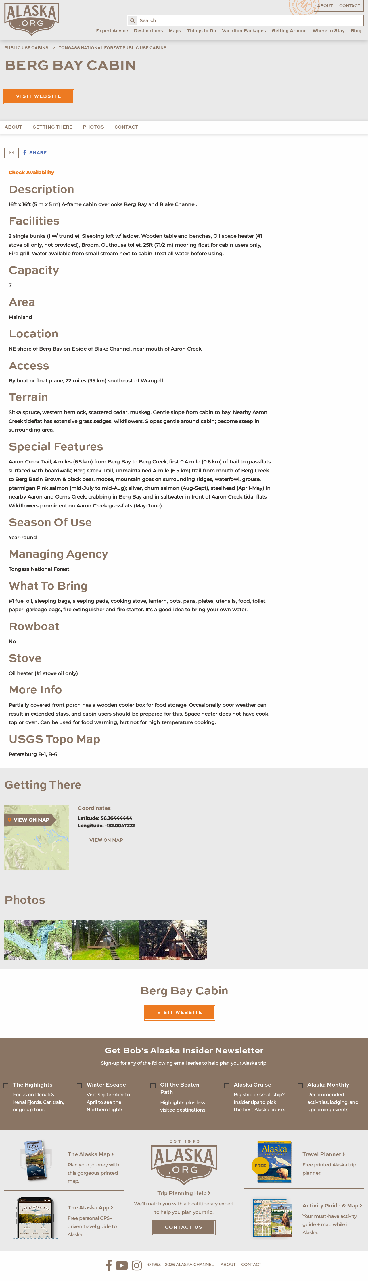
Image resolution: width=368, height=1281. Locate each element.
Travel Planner (323, 1154)
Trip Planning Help (184, 1193)
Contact (349, 6)
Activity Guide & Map (332, 1206)
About (325, 6)
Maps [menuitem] (175, 31)
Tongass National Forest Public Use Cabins (112, 48)
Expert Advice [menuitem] (112, 31)
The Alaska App (91, 1208)
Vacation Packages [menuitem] (244, 31)
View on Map (106, 840)
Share (35, 153)
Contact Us (184, 1227)
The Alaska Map (91, 1154)
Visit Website (38, 96)
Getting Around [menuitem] (289, 31)
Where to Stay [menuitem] (329, 31)
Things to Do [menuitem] (201, 31)
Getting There (52, 127)
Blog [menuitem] (355, 31)
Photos (93, 127)
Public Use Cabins (26, 48)
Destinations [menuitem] (148, 31)
